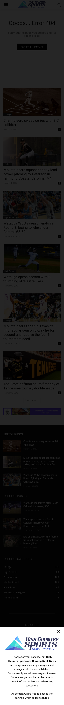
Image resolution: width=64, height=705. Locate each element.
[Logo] (32, 643)
